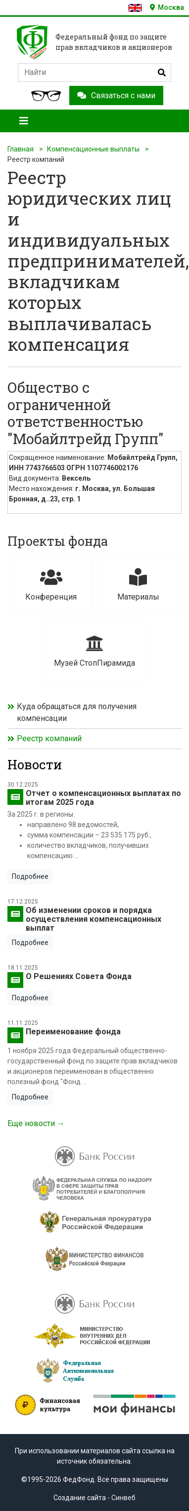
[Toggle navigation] (24, 120)
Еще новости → (36, 1123)
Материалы (138, 585)
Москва (167, 7)
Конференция (51, 585)
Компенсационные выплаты (93, 149)
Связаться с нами (116, 95)
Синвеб (123, 1498)
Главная (20, 149)
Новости (34, 764)
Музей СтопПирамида (94, 651)
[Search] (94, 72)
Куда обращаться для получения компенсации (77, 712)
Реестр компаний (49, 738)
